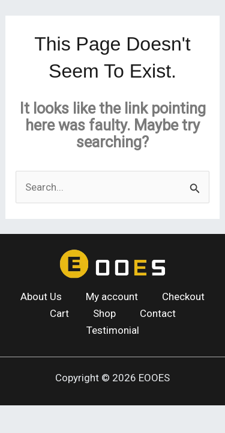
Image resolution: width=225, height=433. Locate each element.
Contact (158, 313)
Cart (59, 313)
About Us (41, 296)
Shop (104, 313)
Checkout (183, 296)
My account (112, 296)
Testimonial (112, 330)
